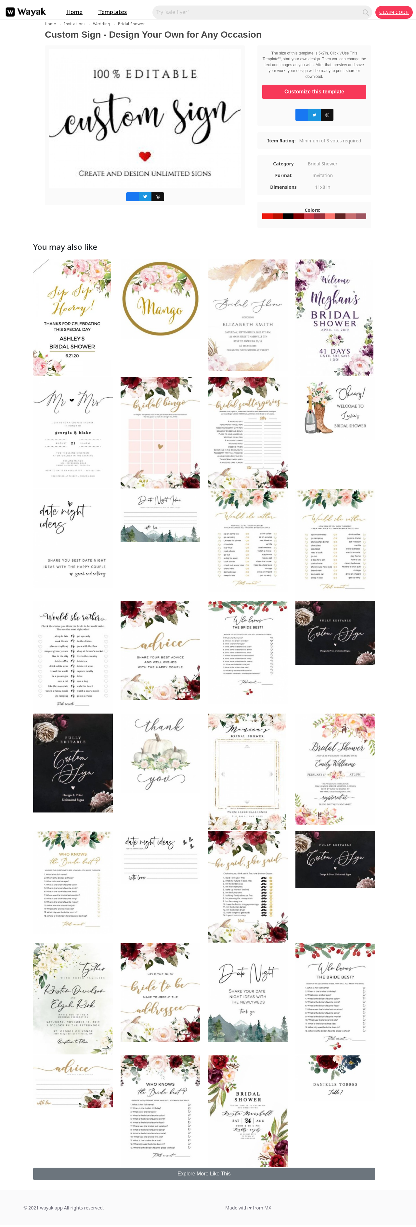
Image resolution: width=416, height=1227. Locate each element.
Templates (112, 12)
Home (74, 12)
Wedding (101, 23)
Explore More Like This (203, 1173)
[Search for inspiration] (258, 12)
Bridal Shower (131, 23)
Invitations (74, 23)
